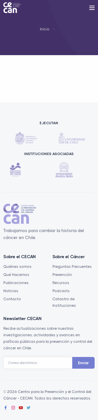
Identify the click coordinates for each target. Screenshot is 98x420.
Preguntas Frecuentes (72, 266)
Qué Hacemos (16, 274)
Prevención (62, 274)
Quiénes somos (17, 266)
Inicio (45, 29)
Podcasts (61, 291)
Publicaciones (16, 282)
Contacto (12, 299)
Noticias (10, 291)
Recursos (60, 282)
